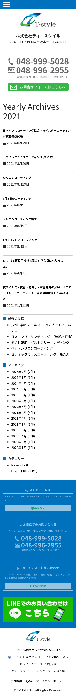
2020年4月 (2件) (23, 435)
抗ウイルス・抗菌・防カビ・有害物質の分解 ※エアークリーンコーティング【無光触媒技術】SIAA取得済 (37, 293)
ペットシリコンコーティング (32, 348)
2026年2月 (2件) (23, 371)
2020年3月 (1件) (23, 441)
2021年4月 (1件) (23, 418)
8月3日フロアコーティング (20, 240)
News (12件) (20, 465)
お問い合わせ (38, 586)
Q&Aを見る (38, 508)
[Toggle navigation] (6, 5)
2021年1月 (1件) (23, 424)
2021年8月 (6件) (23, 412)
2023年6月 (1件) (23, 394)
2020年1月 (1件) (23, 447)
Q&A (29, 681)
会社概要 (16, 681)
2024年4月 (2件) (23, 383)
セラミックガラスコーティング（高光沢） (42, 354)
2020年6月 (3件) (23, 430)
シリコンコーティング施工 (20, 219)
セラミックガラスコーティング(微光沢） (29, 157)
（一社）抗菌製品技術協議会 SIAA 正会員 (38, 650)
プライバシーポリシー (50, 681)
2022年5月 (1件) (23, 406)
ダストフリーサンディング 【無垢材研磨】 (42, 336)
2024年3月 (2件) (23, 389)
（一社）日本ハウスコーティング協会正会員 (40, 657)
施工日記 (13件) (25, 470)
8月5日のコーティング (17, 198)
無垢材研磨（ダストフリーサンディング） (42, 342)
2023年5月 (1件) (23, 400)
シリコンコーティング (17, 178)
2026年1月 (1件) (23, 377)
